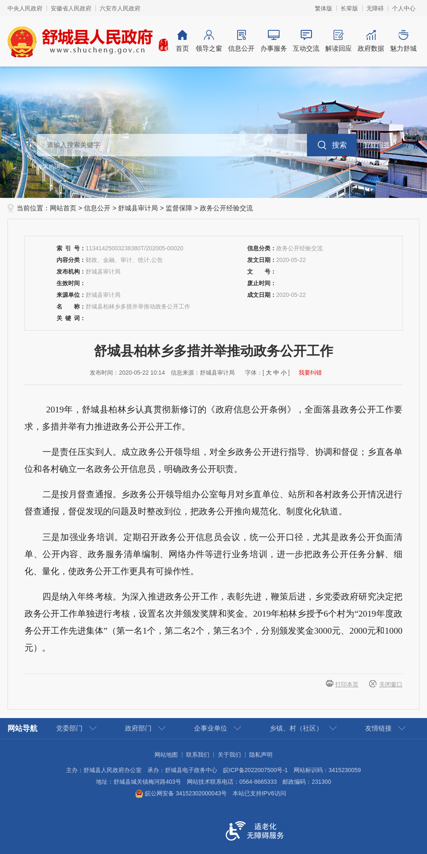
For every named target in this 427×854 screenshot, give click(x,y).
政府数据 (371, 41)
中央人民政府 (24, 8)
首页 (182, 41)
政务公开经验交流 (226, 208)
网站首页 (63, 208)
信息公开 (241, 41)
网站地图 (166, 754)
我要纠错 (310, 372)
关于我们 (229, 754)
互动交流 (306, 41)
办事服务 (274, 41)
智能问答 (376, 144)
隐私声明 (260, 754)
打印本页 (346, 684)
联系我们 (197, 754)
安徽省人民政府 (71, 8)
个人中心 (403, 8)
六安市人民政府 (120, 8)
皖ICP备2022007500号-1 (255, 770)
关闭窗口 (390, 684)
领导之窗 (209, 41)
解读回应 (338, 41)
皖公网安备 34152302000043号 (181, 793)
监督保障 (179, 208)
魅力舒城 (403, 41)
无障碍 (375, 8)
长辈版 (349, 8)
